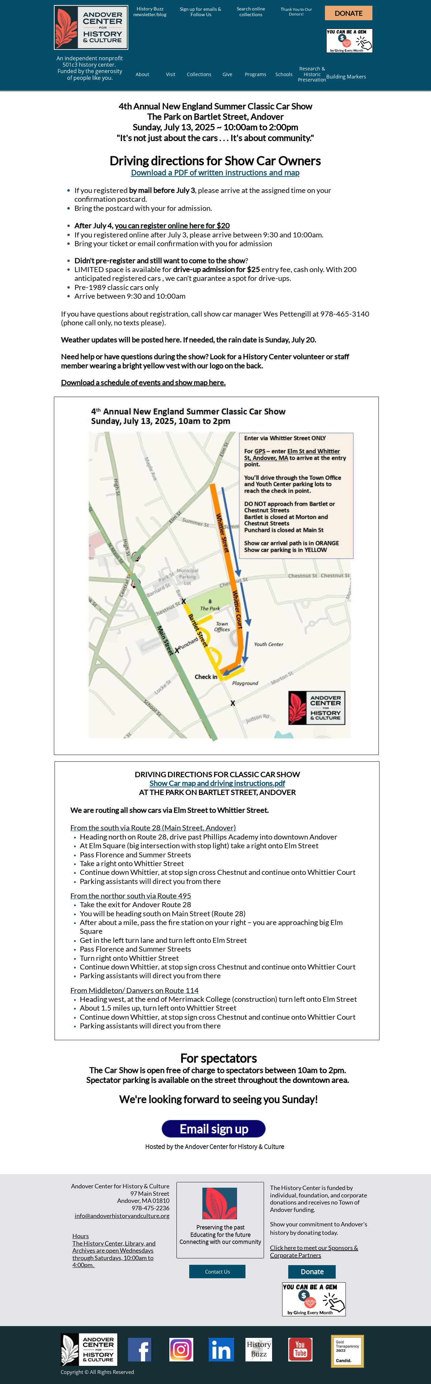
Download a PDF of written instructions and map (215, 172)
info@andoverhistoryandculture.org (122, 1215)
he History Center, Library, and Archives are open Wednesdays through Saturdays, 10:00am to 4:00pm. (114, 1254)
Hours (80, 1236)
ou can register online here (161, 225)
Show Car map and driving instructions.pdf (217, 783)
